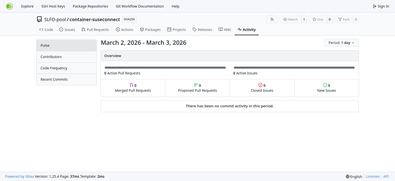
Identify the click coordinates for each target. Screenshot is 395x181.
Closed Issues (262, 88)
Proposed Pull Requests (197, 88)
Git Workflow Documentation (140, 6)
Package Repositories (90, 6)
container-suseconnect (95, 19)
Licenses (373, 176)
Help (176, 6)
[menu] (341, 43)
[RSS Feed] (272, 19)
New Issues (326, 88)
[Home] (10, 6)
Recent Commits (54, 79)
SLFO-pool (55, 19)
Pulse (45, 45)
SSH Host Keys (53, 6)
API (386, 176)
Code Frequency (54, 68)
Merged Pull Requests (133, 88)
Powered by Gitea (19, 176)
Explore (27, 6)
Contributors (51, 56)
